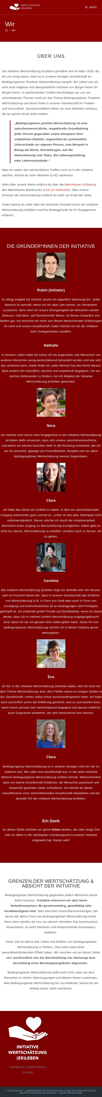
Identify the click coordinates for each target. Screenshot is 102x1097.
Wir (14, 30)
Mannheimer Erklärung (80, 184)
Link (54, 175)
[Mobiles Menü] (91, 7)
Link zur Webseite (56, 189)
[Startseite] (6, 30)
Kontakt (28, 1072)
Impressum (17, 1067)
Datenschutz (36, 1067)
